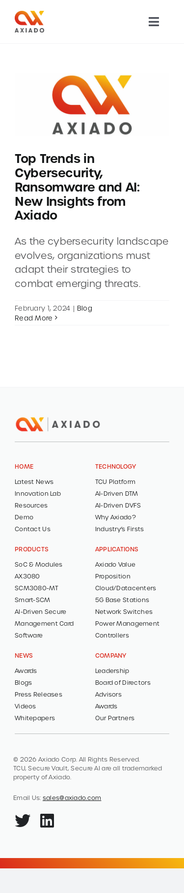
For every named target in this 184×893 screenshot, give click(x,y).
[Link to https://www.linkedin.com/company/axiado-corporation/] (47, 821)
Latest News (34, 481)
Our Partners (114, 717)
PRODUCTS (32, 548)
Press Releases (38, 694)
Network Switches (124, 611)
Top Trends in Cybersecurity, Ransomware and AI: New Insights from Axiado (77, 186)
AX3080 (27, 576)
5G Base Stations (122, 599)
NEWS (24, 655)
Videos (25, 705)
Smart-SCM (33, 599)
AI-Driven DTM (116, 493)
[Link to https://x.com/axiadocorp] (22, 821)
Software (29, 635)
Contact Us (33, 528)
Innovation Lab (38, 493)
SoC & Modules (39, 564)
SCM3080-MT (36, 587)
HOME (24, 466)
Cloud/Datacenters (126, 587)
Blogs (23, 682)
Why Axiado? (115, 516)
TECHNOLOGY (115, 466)
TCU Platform (115, 481)
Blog (84, 308)
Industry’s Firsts (119, 528)
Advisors (108, 694)
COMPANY (111, 655)
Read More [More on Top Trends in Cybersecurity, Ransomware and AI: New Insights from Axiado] (34, 317)
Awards (26, 670)
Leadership (112, 670)
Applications (116, 548)
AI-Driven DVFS (118, 505)
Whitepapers (35, 717)
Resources (31, 505)
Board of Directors (123, 682)
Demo (24, 516)
